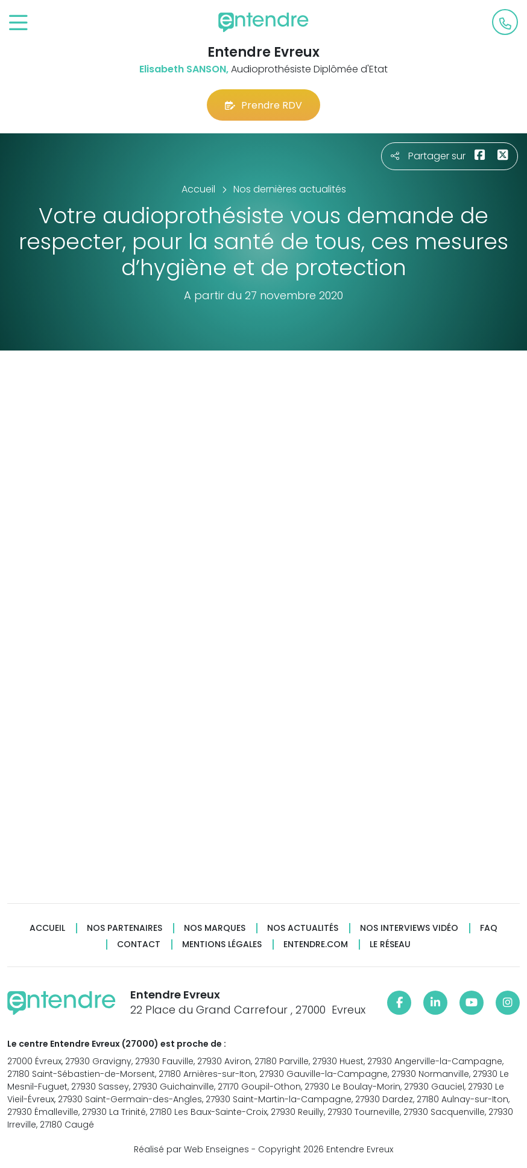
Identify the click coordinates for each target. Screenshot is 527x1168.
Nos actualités (302, 928)
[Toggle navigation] (18, 23)
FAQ (488, 928)
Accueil (47, 928)
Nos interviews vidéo (409, 928)
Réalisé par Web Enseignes (191, 1149)
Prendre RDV (263, 105)
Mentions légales (222, 944)
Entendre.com (315, 944)
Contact (138, 944)
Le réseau (390, 944)
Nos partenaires (124, 928)
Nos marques (214, 928)
